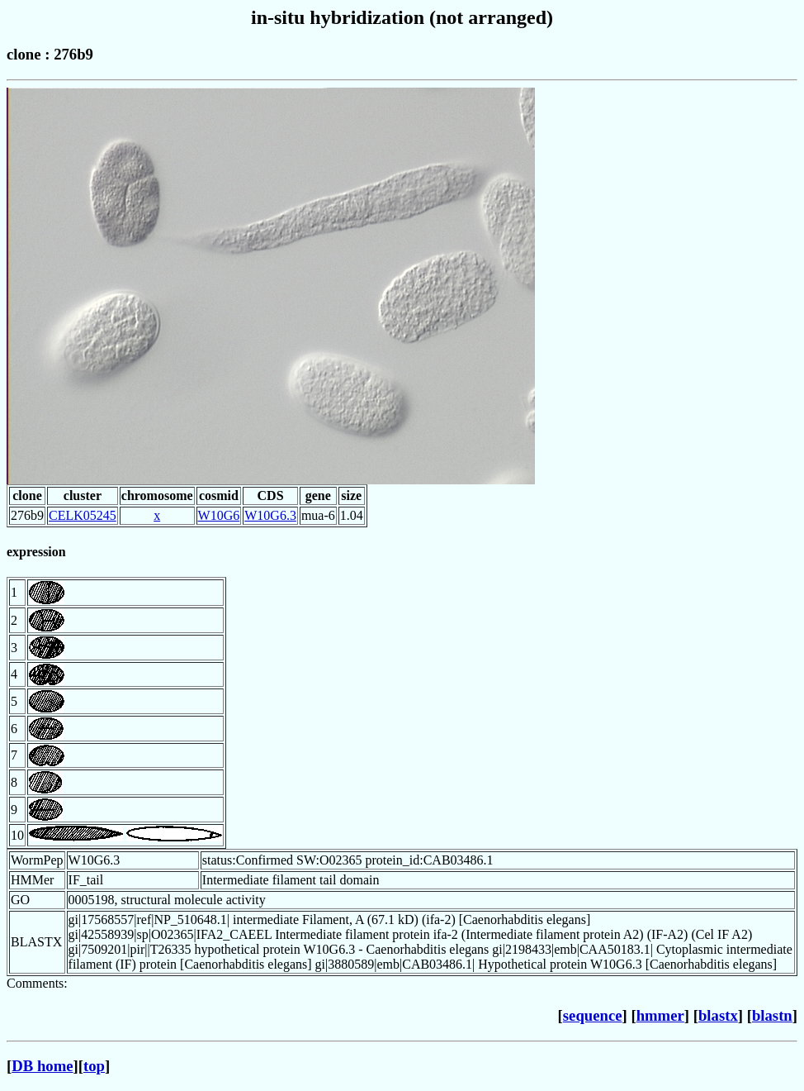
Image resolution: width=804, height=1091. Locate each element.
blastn (772, 1015)
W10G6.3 (270, 515)
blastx (718, 1015)
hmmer (660, 1015)
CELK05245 (82, 515)
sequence (592, 1015)
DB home (42, 1065)
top (94, 1065)
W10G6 (219, 515)
